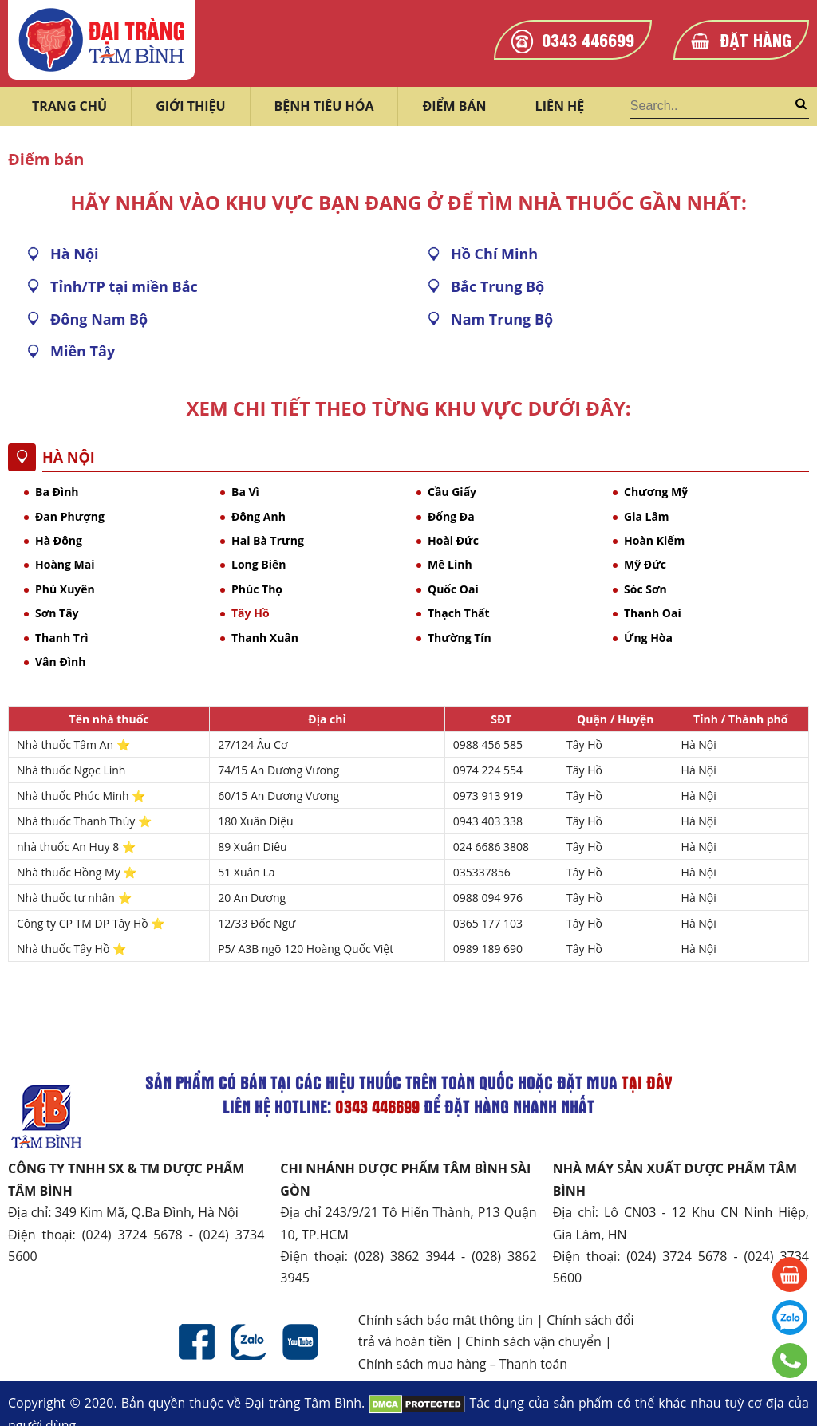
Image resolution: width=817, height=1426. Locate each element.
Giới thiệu (190, 106)
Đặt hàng (755, 39)
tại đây (647, 1082)
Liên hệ (560, 106)
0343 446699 (588, 39)
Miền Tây (82, 350)
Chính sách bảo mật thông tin (445, 1320)
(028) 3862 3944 (404, 1256)
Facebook (197, 1342)
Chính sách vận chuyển (533, 1341)
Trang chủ (69, 106)
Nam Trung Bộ (502, 319)
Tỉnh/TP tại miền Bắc (124, 286)
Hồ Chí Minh (494, 253)
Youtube (300, 1342)
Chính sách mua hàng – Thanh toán (462, 1364)
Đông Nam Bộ (99, 319)
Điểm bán (454, 106)
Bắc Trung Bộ (497, 286)
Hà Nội (74, 253)
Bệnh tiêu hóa (324, 106)
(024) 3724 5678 (132, 1234)
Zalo (248, 1342)
